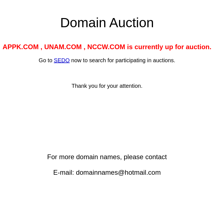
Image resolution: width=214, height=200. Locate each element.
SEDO (62, 60)
